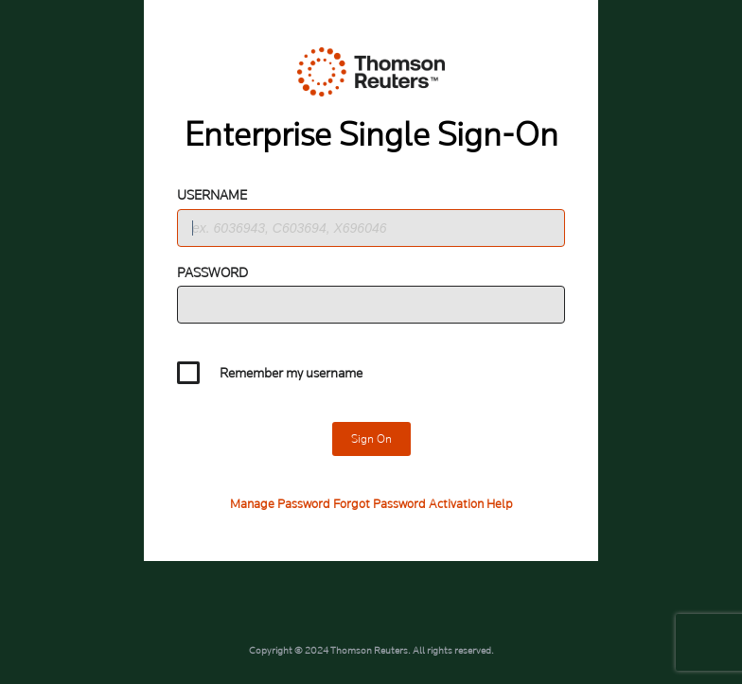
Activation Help (471, 503)
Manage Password (280, 503)
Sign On (371, 438)
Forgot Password (379, 503)
